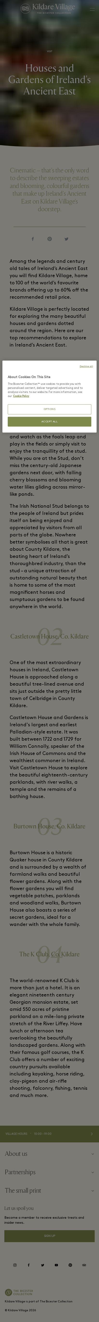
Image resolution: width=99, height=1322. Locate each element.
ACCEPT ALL (49, 421)
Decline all (86, 366)
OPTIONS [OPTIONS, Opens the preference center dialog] (50, 409)
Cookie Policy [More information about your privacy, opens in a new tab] (21, 396)
